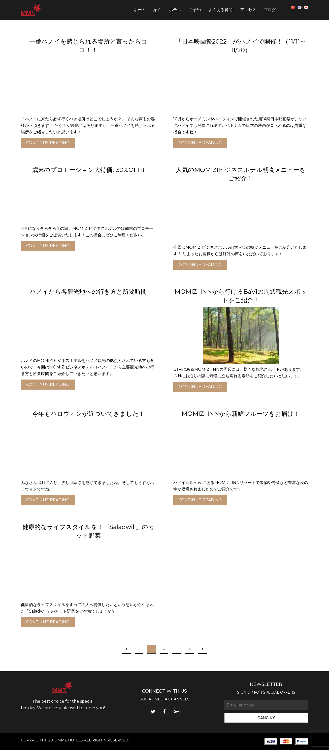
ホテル (175, 9)
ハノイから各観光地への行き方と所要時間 (88, 291)
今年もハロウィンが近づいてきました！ (88, 413)
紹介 (157, 9)
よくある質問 (220, 9)
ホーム (140, 9)
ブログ (270, 9)
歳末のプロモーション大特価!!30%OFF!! (88, 169)
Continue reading (48, 142)
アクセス (248, 9)
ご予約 (195, 9)
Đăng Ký (266, 717)
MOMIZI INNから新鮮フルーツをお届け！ (241, 413)
